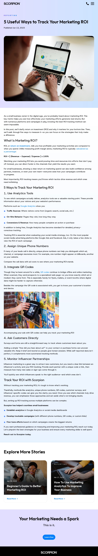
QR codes (44, 272)
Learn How (49, 537)
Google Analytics (28, 206)
